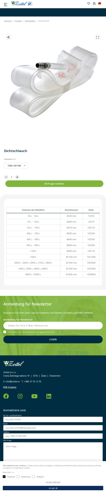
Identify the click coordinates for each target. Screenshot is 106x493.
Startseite (8, 21)
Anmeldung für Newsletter (18, 319)
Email (5, 424)
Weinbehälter (30, 21)
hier (42, 332)
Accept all (53, 488)
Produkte (18, 21)
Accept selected (53, 482)
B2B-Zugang (9, 387)
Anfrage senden (54, 183)
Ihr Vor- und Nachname (12, 415)
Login (53, 339)
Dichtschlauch (43, 21)
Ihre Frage (7, 440)
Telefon (6, 432)
